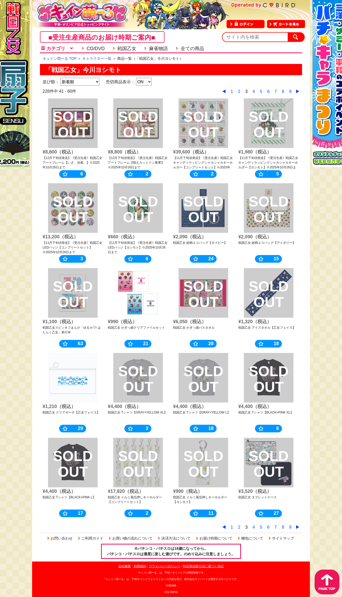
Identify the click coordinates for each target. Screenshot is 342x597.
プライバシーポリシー (164, 566)
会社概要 (124, 566)
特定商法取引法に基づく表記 (203, 566)
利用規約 (140, 566)
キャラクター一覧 (96, 58)
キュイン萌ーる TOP (59, 58)
